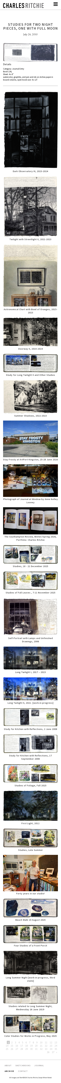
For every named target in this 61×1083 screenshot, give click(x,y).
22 (46, 1045)
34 (51, 1049)
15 (12, 1045)
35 (55, 1049)
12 (51, 1042)
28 (21, 1049)
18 (26, 1045)
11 (46, 1042)
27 (16, 1049)
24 (55, 1045)
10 (41, 1042)
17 (21, 1045)
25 (7, 1049)
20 (36, 1045)
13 (55, 1042)
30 (31, 1049)
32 (41, 1049)
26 (12, 1049)
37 (53, 1052)
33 (46, 1049)
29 (26, 1049)
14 (7, 1045)
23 (51, 1045)
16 (16, 1045)
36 (48, 1052)
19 (31, 1045)
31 (36, 1049)
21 (41, 1045)
